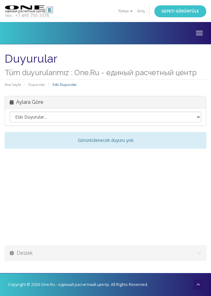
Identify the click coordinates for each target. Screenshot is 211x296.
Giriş (141, 11)
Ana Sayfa (13, 84)
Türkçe (125, 11)
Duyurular (36, 84)
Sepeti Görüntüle (180, 11)
